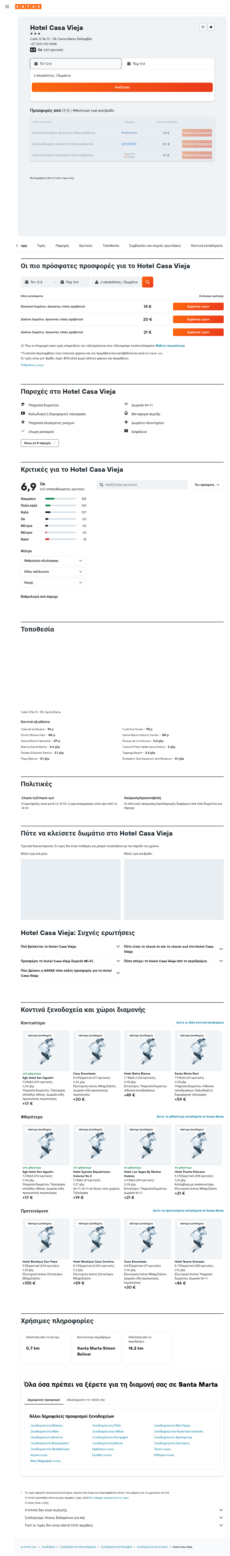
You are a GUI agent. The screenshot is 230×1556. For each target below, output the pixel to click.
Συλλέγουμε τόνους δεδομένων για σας (124, 1447)
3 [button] (48, 113)
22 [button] (98, 133)
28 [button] (88, 143)
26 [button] (68, 143)
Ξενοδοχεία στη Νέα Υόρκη (172, 1355)
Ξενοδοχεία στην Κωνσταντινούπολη (178, 1361)
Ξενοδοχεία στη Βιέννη (107, 1373)
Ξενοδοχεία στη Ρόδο (106, 1355)
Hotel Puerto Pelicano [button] (190, 1102)
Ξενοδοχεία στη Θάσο (44, 1361)
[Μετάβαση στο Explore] (7, 49)
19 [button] (67, 133)
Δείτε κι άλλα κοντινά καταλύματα (200, 952)
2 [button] (108, 103)
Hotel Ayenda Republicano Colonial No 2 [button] (91, 1104)
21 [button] (88, 133)
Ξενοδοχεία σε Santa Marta (152, 1476)
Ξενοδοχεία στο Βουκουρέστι (49, 1373)
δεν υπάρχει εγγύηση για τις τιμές (109, 1427)
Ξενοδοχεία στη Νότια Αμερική (78, 1476)
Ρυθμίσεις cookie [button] (32, 365)
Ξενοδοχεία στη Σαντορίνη (171, 1373)
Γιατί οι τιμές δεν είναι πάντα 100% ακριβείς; (124, 1455)
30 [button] (108, 143)
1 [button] (98, 103)
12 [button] (67, 123)
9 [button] (108, 113)
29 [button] (98, 143)
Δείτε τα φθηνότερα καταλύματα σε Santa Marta (190, 1046)
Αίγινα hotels (38, 1385)
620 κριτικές (53, 50)
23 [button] (108, 133)
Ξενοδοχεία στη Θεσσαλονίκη (50, 1379)
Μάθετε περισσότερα (170, 346)
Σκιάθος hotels (102, 1385)
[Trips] (7, 79)
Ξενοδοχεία (48, 1476)
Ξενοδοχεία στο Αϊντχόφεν (110, 1367)
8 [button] (98, 113)
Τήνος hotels (162, 1379)
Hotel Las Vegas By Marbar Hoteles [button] (142, 1104)
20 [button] (78, 133)
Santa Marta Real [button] (187, 1003)
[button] (7, 6)
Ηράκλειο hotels (103, 1379)
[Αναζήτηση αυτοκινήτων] (7, 37)
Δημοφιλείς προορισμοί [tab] (44, 1330)
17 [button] (47, 133)
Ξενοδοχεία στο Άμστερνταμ (173, 1367)
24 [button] (47, 143)
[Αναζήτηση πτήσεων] (7, 19)
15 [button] (98, 123)
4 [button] (58, 113)
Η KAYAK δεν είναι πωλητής (124, 1440)
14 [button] (88, 123)
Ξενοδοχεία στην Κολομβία (116, 1476)
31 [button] (47, 153)
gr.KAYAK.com (29, 1476)
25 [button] (57, 143)
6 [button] (78, 113)
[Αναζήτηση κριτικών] (146, 485)
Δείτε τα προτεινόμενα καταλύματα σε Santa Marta (188, 1140)
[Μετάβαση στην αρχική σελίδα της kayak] (28, 6)
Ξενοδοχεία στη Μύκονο (46, 1355)
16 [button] (108, 123)
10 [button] (47, 123)
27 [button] (78, 143)
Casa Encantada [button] (84, 1003)
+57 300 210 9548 (43, 44)
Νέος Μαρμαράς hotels (45, 1391)
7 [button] (88, 113)
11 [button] (57, 123)
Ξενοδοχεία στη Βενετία (46, 1367)
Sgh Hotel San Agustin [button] (37, 1008)
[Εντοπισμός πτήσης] (7, 58)
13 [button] (77, 123)
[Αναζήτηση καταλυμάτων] (7, 28)
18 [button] (57, 133)
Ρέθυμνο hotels (164, 1385)
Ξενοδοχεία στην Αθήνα (108, 1361)
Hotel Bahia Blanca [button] (137, 1003)
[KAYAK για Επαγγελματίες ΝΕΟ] (7, 67)
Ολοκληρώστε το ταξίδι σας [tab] (86, 1330)
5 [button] (68, 113)
